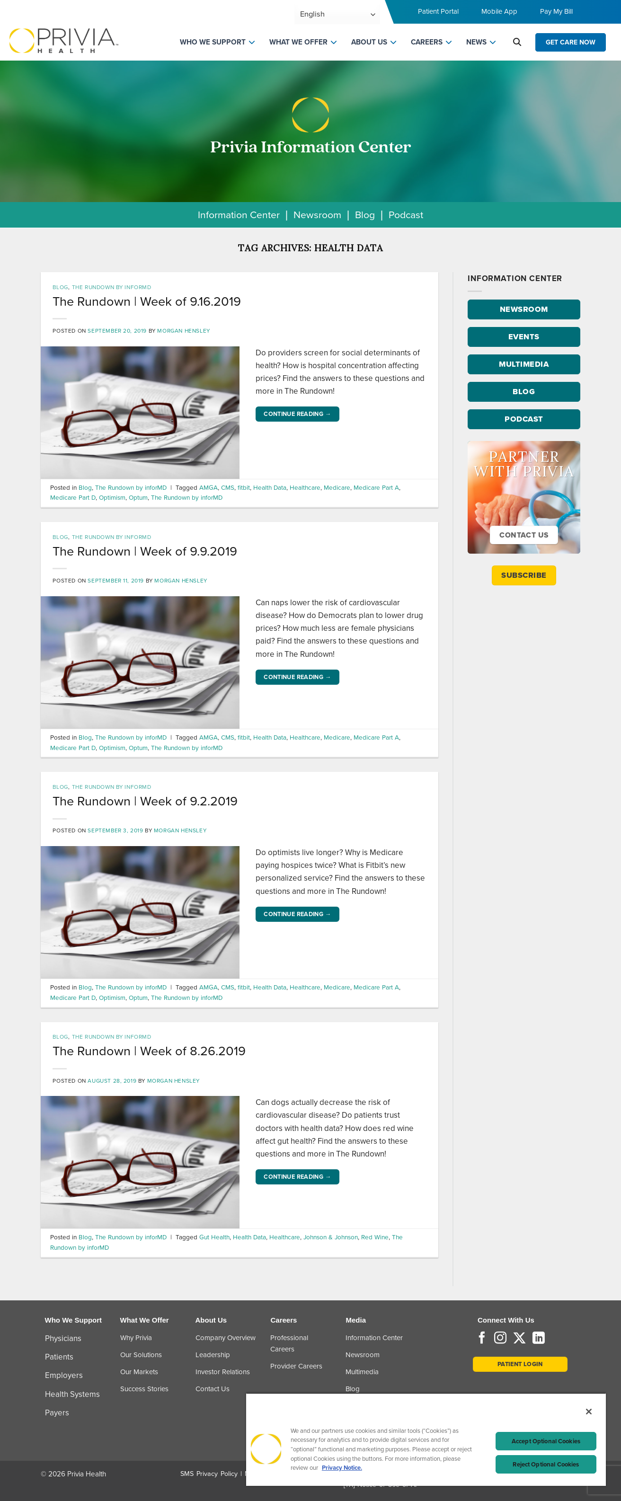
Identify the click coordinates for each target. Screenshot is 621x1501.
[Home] (63, 40)
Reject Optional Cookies (546, 1464)
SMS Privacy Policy (209, 1474)
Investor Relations (222, 1372)
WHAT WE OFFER (298, 42)
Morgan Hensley (183, 331)
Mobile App (499, 11)
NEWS (476, 42)
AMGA (208, 487)
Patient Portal (438, 11)
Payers (57, 1413)
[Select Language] (337, 14)
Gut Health (214, 1237)
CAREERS (427, 42)
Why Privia (136, 1338)
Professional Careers (289, 1343)
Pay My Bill (556, 11)
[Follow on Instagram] (500, 1339)
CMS (227, 487)
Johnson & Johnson (330, 1237)
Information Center (239, 214)
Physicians (63, 1338)
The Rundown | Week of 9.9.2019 (145, 551)
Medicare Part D (73, 497)
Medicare (337, 487)
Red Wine (375, 1237)
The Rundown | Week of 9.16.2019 (147, 301)
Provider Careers (296, 1366)
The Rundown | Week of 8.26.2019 (149, 1051)
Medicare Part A (376, 487)
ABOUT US (369, 42)
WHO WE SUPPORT (213, 42)
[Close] (588, 1411)
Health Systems (72, 1394)
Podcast (406, 214)
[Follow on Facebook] (482, 1339)
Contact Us (212, 1389)
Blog (365, 214)
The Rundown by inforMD (111, 287)
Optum (138, 497)
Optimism (112, 497)
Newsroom (317, 214)
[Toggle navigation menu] (600, 14)
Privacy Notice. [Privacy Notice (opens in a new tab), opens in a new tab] (342, 1467)
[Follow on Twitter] (519, 1339)
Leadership (212, 1355)
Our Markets (139, 1372)
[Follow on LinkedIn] (538, 1339)
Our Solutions (141, 1355)
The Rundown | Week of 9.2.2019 (145, 801)
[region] (426, 1439)
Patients (59, 1357)
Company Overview (225, 1338)
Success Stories (144, 1389)
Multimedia (362, 1372)
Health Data (269, 487)
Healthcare (305, 487)
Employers (64, 1375)
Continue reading (297, 414)
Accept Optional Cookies (546, 1441)
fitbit (244, 487)
